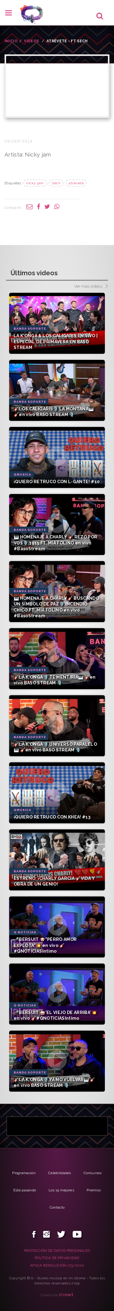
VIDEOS (31, 41)
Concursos (93, 1173)
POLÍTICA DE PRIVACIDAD (57, 1258)
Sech (56, 183)
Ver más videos (91, 286)
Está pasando (24, 1190)
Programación (24, 1173)
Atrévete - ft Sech (67, 41)
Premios (94, 1190)
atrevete (76, 183)
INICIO (11, 41)
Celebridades (59, 1173)
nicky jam (35, 183)
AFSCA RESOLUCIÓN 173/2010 (57, 1265)
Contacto (57, 1207)
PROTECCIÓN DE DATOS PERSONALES (57, 1250)
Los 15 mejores (61, 1190)
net (66, 1294)
